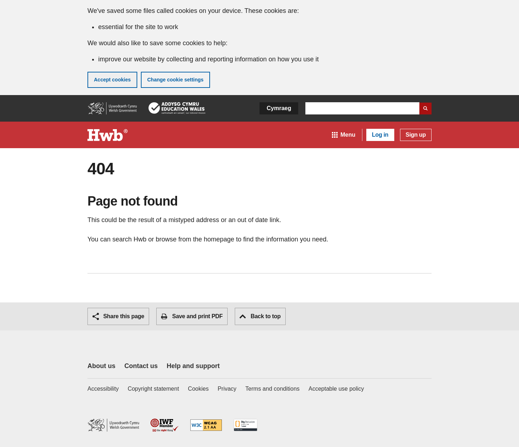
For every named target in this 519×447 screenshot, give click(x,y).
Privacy (227, 389)
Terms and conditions (273, 389)
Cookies (198, 389)
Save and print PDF (192, 316)
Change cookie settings (175, 80)
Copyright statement (153, 389)
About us (101, 366)
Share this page (118, 316)
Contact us (141, 366)
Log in (380, 135)
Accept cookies (112, 80)
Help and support (193, 366)
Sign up (416, 135)
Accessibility (103, 389)
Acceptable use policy (336, 389)
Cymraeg (279, 108)
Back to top (260, 316)
